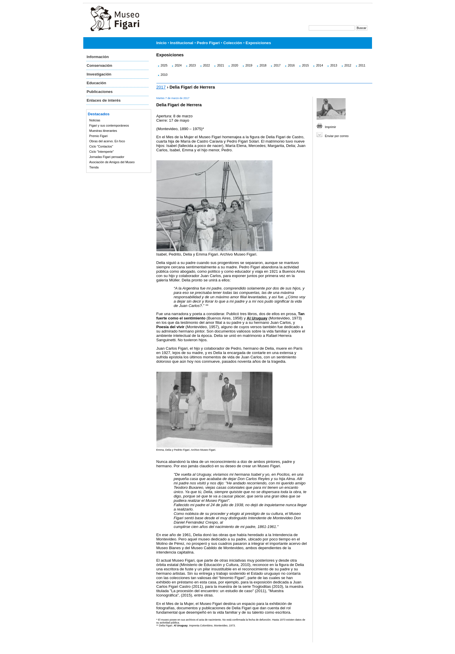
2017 (277, 65)
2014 (319, 65)
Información (98, 57)
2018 (263, 65)
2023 (192, 65)
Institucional (181, 43)
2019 (248, 65)
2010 (164, 74)
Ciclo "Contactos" (101, 146)
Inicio (161, 43)
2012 (347, 65)
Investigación (99, 74)
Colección (232, 43)
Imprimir (330, 127)
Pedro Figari (208, 43)
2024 (178, 65)
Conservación (99, 65)
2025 (164, 65)
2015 (305, 65)
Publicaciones (100, 91)
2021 (220, 65)
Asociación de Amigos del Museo (112, 162)
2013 (333, 65)
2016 (291, 65)
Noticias (94, 120)
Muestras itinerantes (103, 130)
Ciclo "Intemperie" (101, 151)
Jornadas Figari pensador (106, 157)
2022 (206, 65)
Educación (96, 83)
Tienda (94, 167)
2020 (234, 65)
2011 (362, 65)
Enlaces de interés (104, 100)
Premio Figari (98, 136)
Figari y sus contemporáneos (109, 125)
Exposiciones (258, 43)
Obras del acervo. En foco (107, 141)
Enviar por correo (337, 136)
